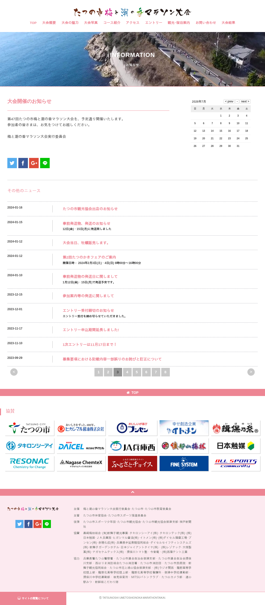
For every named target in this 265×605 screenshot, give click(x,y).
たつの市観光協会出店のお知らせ (90, 209)
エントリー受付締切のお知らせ (88, 310)
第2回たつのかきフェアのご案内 (89, 257)
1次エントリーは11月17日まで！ (90, 344)
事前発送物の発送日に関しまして (90, 277)
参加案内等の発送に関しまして (88, 296)
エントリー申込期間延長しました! (91, 330)
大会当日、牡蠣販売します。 (86, 243)
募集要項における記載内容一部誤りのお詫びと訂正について (112, 359)
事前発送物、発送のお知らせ (86, 223)
